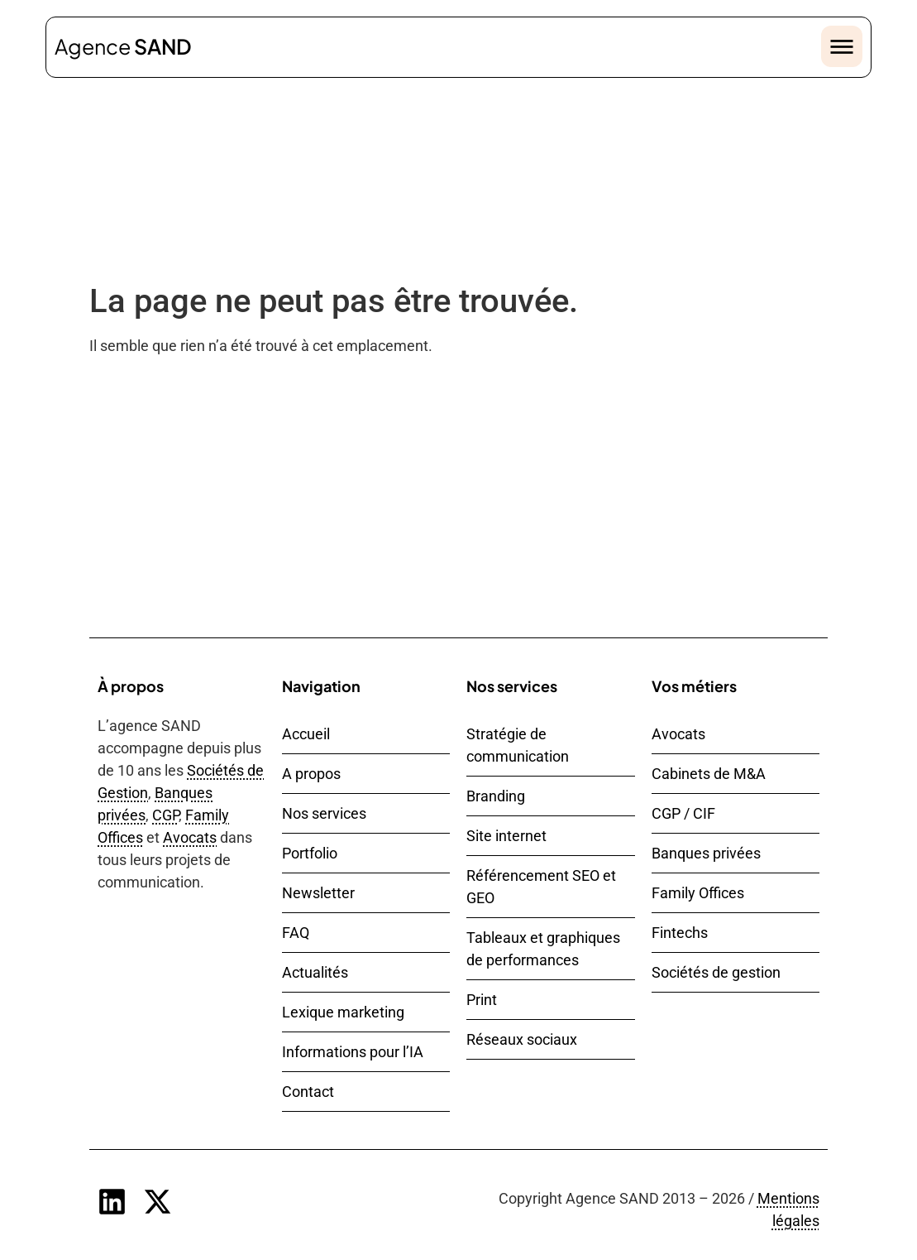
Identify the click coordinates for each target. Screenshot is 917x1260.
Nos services (324, 813)
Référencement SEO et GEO (541, 887)
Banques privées (706, 853)
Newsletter (318, 893)
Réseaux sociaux (521, 1039)
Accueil (306, 734)
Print (481, 999)
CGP (165, 815)
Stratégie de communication (517, 745)
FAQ (295, 932)
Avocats (190, 837)
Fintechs (680, 932)
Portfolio (309, 853)
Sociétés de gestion (716, 972)
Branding (495, 796)
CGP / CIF (683, 813)
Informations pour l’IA (352, 1051)
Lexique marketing (343, 1012)
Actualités (315, 972)
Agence (123, 46)
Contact (308, 1091)
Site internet (506, 835)
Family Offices (698, 893)
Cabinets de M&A (709, 773)
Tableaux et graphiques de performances (543, 949)
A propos (311, 773)
